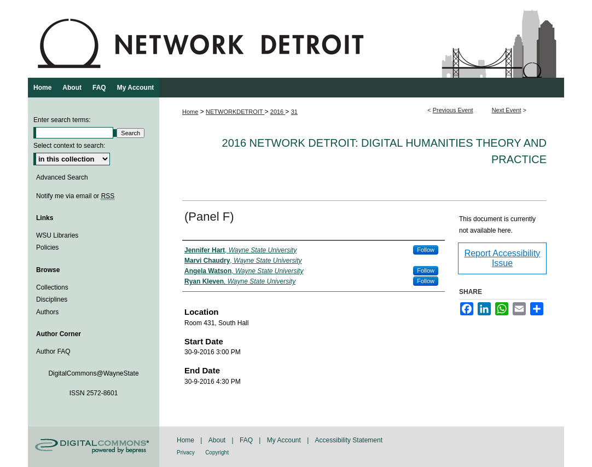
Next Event (506, 110)
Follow (425, 249)
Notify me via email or (75, 196)
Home (190, 111)
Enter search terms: (62, 120)
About (216, 440)
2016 (278, 111)
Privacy (186, 452)
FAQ (246, 440)
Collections (52, 287)
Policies (47, 247)
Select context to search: (69, 145)
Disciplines (51, 299)
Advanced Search (62, 177)
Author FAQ (53, 351)
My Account (284, 440)
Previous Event (453, 110)
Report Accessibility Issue (503, 258)
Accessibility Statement (348, 440)
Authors (47, 312)
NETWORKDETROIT (235, 111)
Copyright (217, 452)
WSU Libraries (57, 235)
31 (294, 111)
